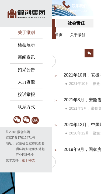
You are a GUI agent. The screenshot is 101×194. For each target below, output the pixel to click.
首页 (58, 35)
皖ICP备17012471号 (20, 138)
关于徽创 (77, 35)
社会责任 (76, 23)
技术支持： (20, 160)
